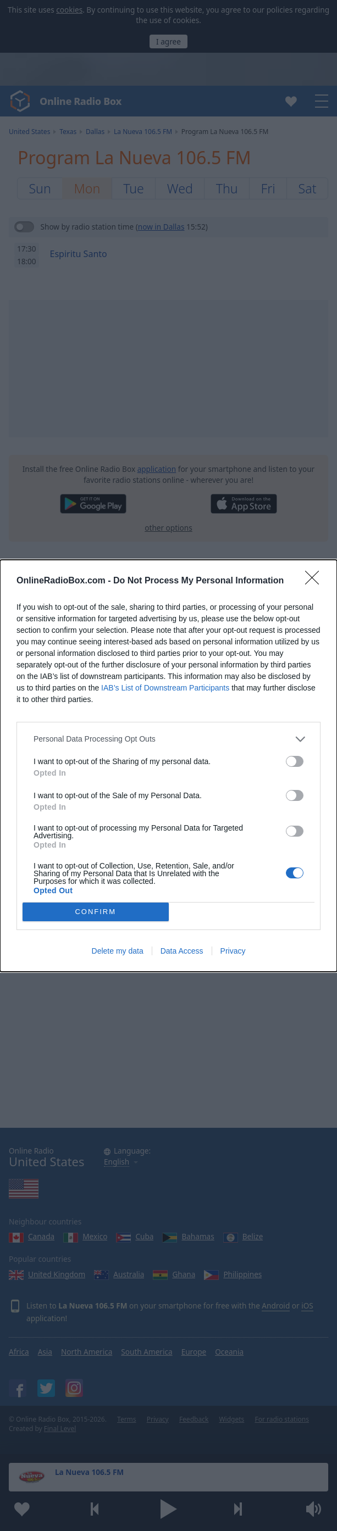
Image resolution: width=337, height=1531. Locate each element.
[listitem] (168, 739)
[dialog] (168, 766)
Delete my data (117, 951)
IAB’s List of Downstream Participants (165, 687)
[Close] (315, 581)
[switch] (294, 761)
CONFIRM (95, 912)
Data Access (182, 951)
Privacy (233, 951)
